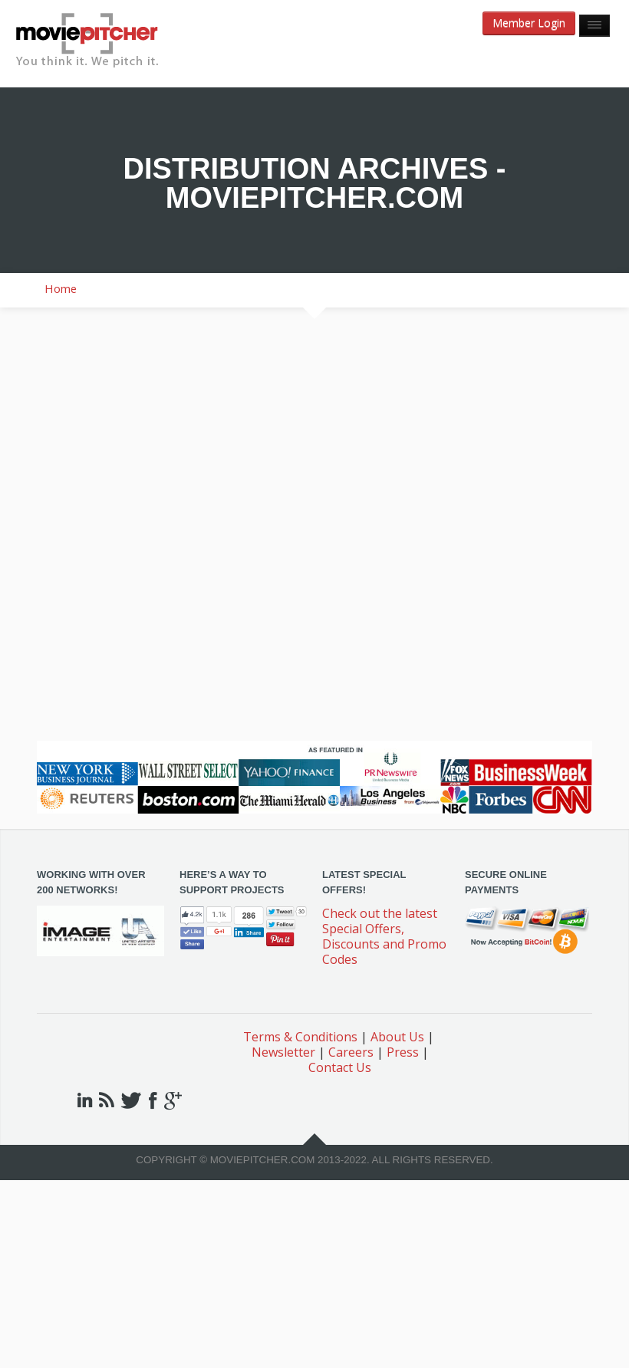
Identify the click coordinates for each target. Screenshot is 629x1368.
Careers (351, 1052)
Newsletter (283, 1052)
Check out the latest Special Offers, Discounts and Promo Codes (384, 936)
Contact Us (339, 1067)
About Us (397, 1036)
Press (403, 1052)
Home (60, 288)
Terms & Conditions (300, 1036)
